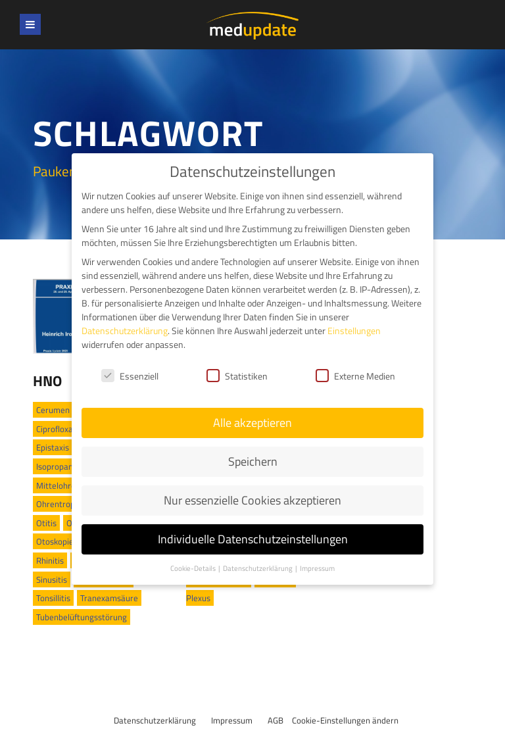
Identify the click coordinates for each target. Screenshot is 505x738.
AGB (275, 720)
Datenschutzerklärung (155, 720)
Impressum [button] (317, 559)
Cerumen (53, 409)
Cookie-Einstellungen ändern (345, 720)
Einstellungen (354, 322)
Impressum (231, 720)
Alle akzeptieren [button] (252, 414)
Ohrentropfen (61, 503)
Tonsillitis (53, 597)
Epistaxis (52, 447)
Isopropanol (58, 466)
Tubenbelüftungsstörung (81, 617)
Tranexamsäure (109, 597)
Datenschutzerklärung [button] (258, 559)
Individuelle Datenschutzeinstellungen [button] (253, 530)
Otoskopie (55, 541)
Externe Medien (355, 367)
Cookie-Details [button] (193, 559)
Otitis (46, 522)
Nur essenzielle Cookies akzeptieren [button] (252, 492)
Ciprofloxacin (60, 428)
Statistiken (237, 367)
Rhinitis (50, 560)
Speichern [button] (252, 453)
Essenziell (129, 367)
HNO (47, 381)
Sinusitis (51, 579)
